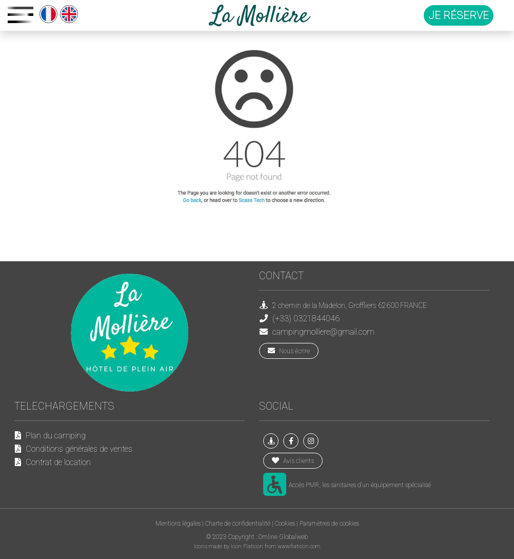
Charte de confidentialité (237, 523)
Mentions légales (178, 523)
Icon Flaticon (248, 546)
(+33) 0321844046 (306, 318)
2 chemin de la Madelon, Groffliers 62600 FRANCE (349, 305)
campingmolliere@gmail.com (323, 332)
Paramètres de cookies (329, 523)
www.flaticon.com (299, 546)
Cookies (285, 523)
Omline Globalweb (283, 537)
